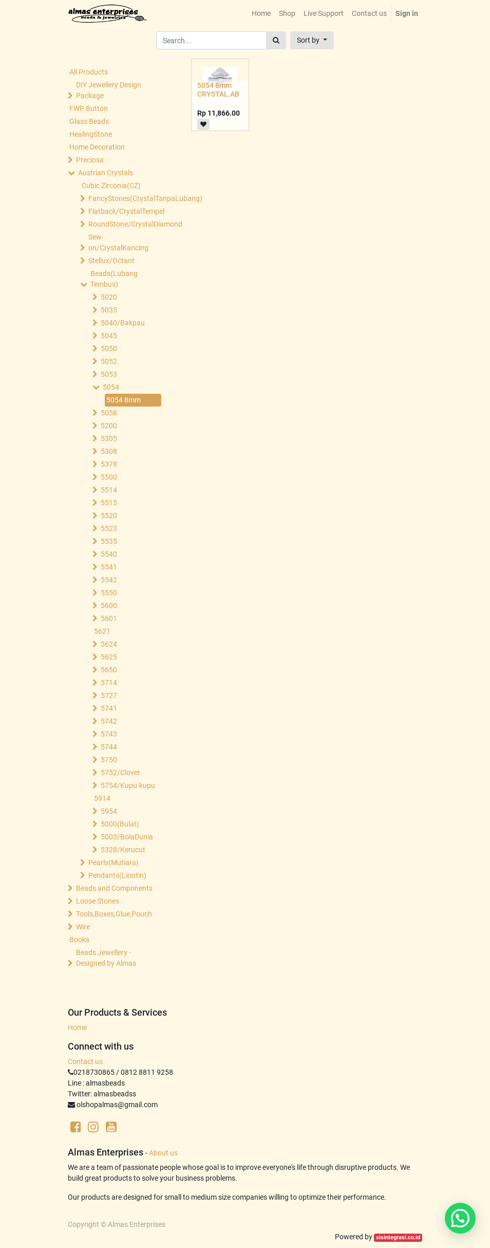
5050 (109, 348)
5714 (109, 682)
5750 (109, 760)
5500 (109, 477)
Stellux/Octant (111, 260)
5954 (109, 811)
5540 (109, 554)
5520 (109, 515)
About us (163, 1153)
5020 (109, 297)
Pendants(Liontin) (117, 875)
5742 (109, 721)
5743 (109, 734)
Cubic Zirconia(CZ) (111, 185)
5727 (109, 695)
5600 (109, 605)
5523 (109, 528)
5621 (102, 631)
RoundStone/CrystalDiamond (125, 224)
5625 (109, 657)
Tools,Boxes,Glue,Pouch (114, 914)
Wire (83, 927)
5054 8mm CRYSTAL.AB (218, 89)
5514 (109, 490)
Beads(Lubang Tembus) (114, 278)
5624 (109, 644)
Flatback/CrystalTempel (125, 211)
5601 (109, 618)
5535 (109, 541)
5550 (109, 593)
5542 (109, 580)
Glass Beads (89, 121)
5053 (109, 374)
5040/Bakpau (123, 323)
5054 (111, 387)
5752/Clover (120, 772)
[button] (312, 40)
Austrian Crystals (105, 173)
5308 (109, 451)
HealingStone (90, 134)
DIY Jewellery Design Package (108, 90)
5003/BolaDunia (127, 837)
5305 (109, 438)
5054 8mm (123, 400)
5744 (109, 747)
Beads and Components (114, 888)
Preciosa (90, 160)
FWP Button (88, 108)
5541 (109, 567)
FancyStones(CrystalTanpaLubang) (125, 198)
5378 (109, 464)
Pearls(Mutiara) (113, 862)
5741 (109, 708)
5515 (109, 503)
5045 (109, 336)
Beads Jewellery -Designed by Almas (106, 957)
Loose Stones (97, 901)
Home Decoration (97, 147)
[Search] (276, 40)
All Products (88, 72)
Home (77, 1027)
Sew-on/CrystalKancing (118, 242)
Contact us (85, 1061)
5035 (109, 310)
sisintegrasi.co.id (398, 1237)
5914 (102, 798)
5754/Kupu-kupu (128, 785)
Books (79, 939)
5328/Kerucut (123, 850)
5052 (109, 361)
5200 (109, 425)
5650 (109, 670)
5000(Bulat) (120, 824)
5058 (109, 413)
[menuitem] (261, 13)
